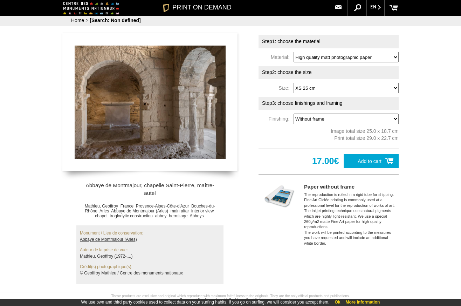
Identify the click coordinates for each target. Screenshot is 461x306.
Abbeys (197, 215)
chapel (101, 215)
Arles (104, 211)
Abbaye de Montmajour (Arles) (139, 211)
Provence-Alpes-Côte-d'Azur (162, 206)
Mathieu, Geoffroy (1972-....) (106, 256)
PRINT (197, 7)
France (127, 206)
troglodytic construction (131, 215)
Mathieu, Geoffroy (101, 206)
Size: (285, 88)
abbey (161, 215)
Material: (281, 57)
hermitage (178, 215)
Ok (337, 302)
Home (77, 20)
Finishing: (280, 119)
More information (362, 302)
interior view (202, 211)
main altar (180, 211)
